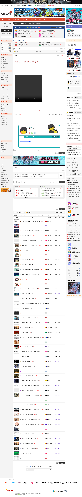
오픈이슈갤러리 (62, 48)
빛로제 (48, 308)
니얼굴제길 (49, 240)
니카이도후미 (49, 245)
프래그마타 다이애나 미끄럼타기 (29, 317)
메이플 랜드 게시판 (4, 94)
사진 (50, 215)
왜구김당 (48, 346)
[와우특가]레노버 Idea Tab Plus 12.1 (73, 148)
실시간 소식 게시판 (4, 75)
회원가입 (3, 33)
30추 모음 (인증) (4, 63)
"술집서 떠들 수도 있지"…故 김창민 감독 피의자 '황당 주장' (34, 337)
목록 (58, 55)
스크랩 (49, 114)
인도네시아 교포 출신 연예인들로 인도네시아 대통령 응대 (34, 385)
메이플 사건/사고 (4, 118)
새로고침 (63, 170)
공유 (46, 114)
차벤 (2, 164)
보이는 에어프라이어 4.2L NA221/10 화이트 (74, 146)
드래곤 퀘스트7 (3, 184)
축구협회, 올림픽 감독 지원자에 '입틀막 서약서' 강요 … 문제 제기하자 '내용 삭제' (38, 433)
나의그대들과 (49, 225)
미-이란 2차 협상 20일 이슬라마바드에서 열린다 (32, 303)
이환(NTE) (73, 30)
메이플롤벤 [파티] (4, 124)
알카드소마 (49, 366)
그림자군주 (49, 361)
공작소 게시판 (3, 108)
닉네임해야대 (49, 293)
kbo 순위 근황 (26, 458)
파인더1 (48, 322)
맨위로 (56, 182)
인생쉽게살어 (49, 332)
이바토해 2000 (26, 250)
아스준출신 (49, 429)
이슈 (20, 215)
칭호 (39, 136)
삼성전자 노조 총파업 (27, 366)
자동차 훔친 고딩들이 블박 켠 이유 (29, 254)
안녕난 (48, 400)
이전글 (24, 182)
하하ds (48, 356)
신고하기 (52, 114)
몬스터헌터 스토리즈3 (5, 180)
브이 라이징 (3, 176)
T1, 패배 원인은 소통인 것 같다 (29, 438)
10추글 (23, 212)
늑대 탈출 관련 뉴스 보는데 (28, 225)
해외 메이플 (3, 120)
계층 (54, 215)
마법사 (2, 45)
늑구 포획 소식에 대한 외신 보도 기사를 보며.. (32, 424)
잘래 (48, 259)
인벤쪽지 (30, 133)
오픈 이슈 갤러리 (4, 143)
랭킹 (33, 136)
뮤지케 (48, 375)
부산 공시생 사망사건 (27, 235)
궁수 (2, 47)
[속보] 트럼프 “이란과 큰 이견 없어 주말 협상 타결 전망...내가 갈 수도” (36, 322)
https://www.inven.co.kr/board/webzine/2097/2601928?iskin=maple (29, 150)
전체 (15, 215)
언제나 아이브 (26, 332)
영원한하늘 (49, 424)
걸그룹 (2, 166)
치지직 (2, 162)
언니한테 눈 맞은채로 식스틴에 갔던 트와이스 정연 (32, 409)
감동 (58, 215)
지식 (46, 215)
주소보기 (15, 48)
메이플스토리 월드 (4, 122)
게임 (42, 215)
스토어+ (79, 40)
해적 (2, 51)
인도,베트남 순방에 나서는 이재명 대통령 (31, 230)
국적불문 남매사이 (26, 259)
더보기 (35, 133)
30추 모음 (3, 61)
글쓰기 (62, 209)
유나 (24, 279)
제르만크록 (49, 235)
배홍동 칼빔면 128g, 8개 (71, 150)
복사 (19, 48)
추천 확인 (61, 114)
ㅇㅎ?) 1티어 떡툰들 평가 (28, 414)
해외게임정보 (3, 170)
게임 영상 (2, 172)
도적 (2, 49)
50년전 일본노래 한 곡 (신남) (28, 400)
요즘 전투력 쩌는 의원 (27, 346)
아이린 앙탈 (25, 356)
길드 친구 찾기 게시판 (5, 98)
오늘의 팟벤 (3, 147)
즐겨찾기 (28, 212)
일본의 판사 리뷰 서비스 (28, 264)
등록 (61, 175)
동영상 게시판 (3, 110)
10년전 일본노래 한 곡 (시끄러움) (29, 390)
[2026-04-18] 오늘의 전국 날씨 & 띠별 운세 (31, 240)
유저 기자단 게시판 (4, 81)
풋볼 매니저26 (3, 186)
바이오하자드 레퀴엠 (4, 182)
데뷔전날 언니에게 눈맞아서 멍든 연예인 (31, 395)
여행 (2, 168)
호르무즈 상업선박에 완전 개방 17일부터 (31, 221)
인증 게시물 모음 (4, 79)
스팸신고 (56, 114)
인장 (21, 136)
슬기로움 (48, 230)
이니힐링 (32, 133)
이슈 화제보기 (60, 27)
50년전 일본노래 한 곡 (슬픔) (28, 404)
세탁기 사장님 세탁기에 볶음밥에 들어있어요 (31, 269)
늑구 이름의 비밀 (26, 327)
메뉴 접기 (55, 136)
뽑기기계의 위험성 (26, 361)
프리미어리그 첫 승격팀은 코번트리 (30, 288)
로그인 (75, 5)
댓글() (61, 55)
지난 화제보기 (54, 27)
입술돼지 (48, 380)
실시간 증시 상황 (26, 453)
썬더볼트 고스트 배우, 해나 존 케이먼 (30, 245)
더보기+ (37, 186)
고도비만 (48, 385)
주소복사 (15, 150)
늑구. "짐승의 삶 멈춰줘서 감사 (29, 448)
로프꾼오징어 (49, 327)
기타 (62, 215)
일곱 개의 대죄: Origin (5, 178)
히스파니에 (49, 438)
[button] (25, 197)
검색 (10, 37)
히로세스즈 (49, 317)
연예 (26, 215)
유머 (31, 215)
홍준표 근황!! (25, 308)
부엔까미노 (49, 337)
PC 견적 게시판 (3, 151)
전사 (2, 43)
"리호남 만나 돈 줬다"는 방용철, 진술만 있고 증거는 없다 (33, 351)
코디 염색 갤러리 (4, 106)
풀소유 (16, 51)
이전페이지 (51, 182)
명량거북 (48, 448)
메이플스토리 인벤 (7, 23)
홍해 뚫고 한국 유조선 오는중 (28, 375)
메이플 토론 (3, 116)
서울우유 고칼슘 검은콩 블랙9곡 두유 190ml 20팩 (74, 152)
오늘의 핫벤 (3, 145)
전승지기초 (49, 221)
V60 (47, 453)
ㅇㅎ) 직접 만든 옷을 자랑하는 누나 (30, 419)
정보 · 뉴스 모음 (4, 73)
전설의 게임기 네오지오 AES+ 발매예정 (30, 429)
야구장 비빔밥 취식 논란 (28, 293)
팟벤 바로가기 (3, 159)
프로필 (27, 136)
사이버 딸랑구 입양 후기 (28, 443)
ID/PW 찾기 (9, 33)
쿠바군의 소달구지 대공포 (28, 298)
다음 (50, 466)
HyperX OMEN (4, 174)
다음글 (19, 182)
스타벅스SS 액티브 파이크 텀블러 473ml (74, 154)
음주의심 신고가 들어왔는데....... (29, 274)
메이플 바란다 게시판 (4, 96)
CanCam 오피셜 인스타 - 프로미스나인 (30, 380)
